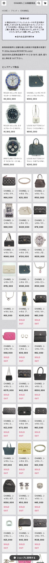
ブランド (14, 11)
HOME (5, 11)
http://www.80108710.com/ (19, 51)
